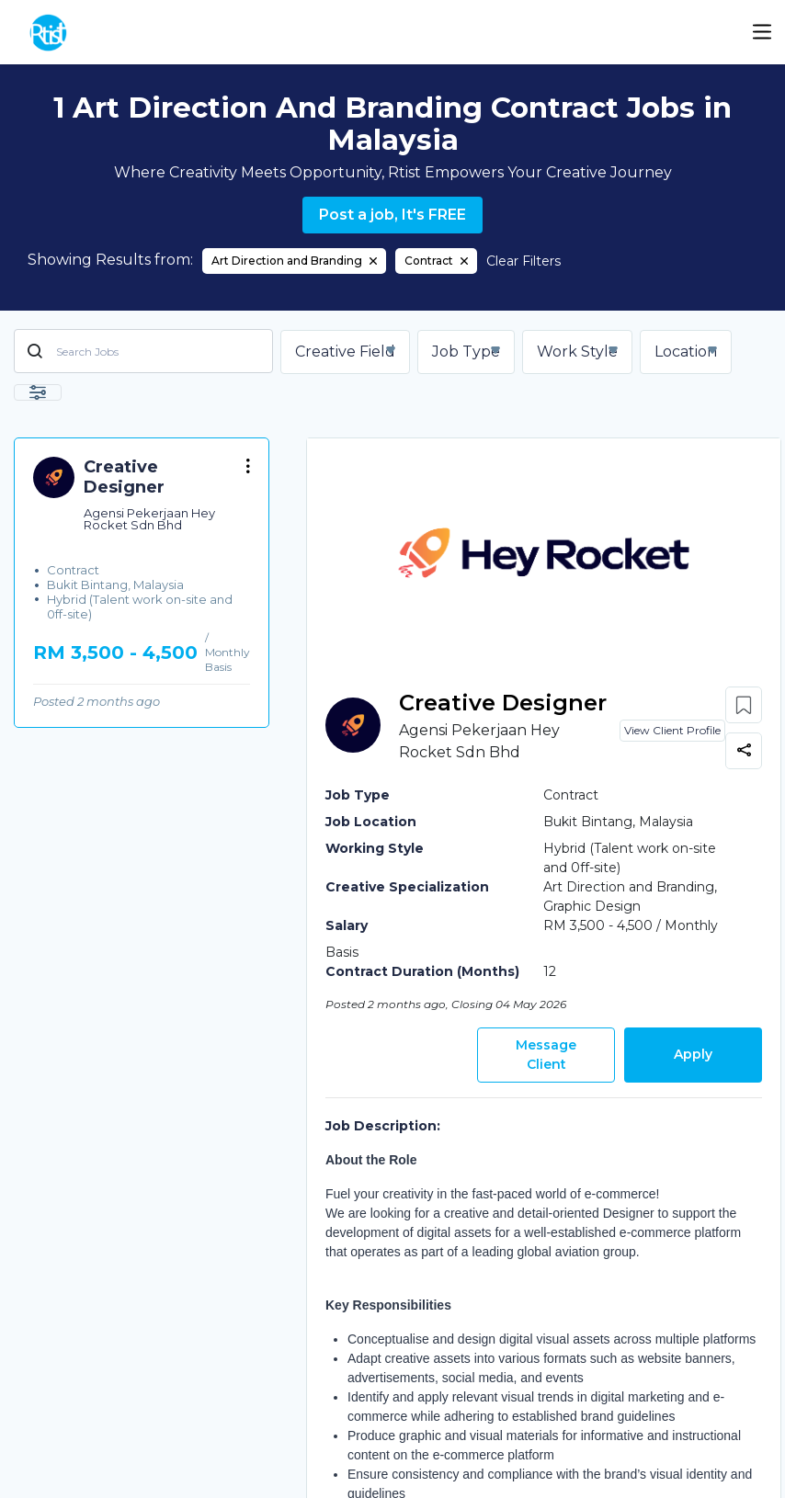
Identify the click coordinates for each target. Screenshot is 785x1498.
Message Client (546, 1054)
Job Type (466, 351)
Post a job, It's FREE (392, 214)
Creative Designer (503, 702)
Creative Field (345, 351)
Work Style (577, 351)
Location (685, 351)
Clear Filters (523, 261)
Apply (693, 1054)
